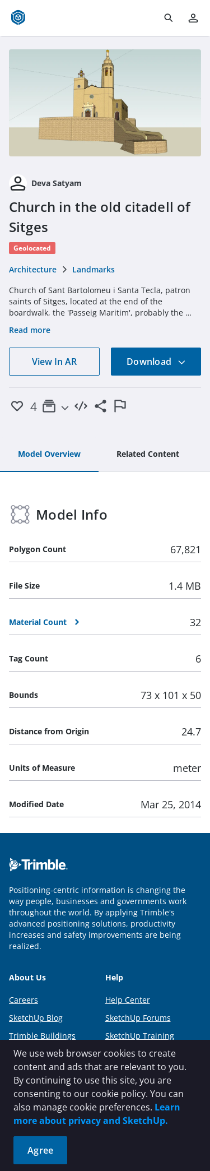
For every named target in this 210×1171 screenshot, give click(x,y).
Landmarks (93, 269)
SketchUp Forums (138, 1017)
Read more (29, 330)
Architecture (33, 269)
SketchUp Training (139, 1035)
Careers (23, 999)
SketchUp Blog (36, 1017)
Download (156, 361)
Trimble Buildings (42, 1035)
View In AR (54, 361)
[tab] (49, 454)
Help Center (127, 999)
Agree (40, 1150)
